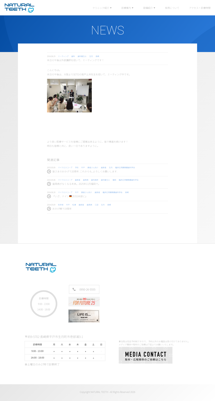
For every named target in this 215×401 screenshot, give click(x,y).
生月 (91, 56)
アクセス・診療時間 (200, 8)
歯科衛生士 (82, 56)
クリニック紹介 (100, 8)
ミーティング (63, 56)
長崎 (97, 56)
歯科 (73, 56)
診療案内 (126, 8)
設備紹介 (148, 8)
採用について (172, 8)
